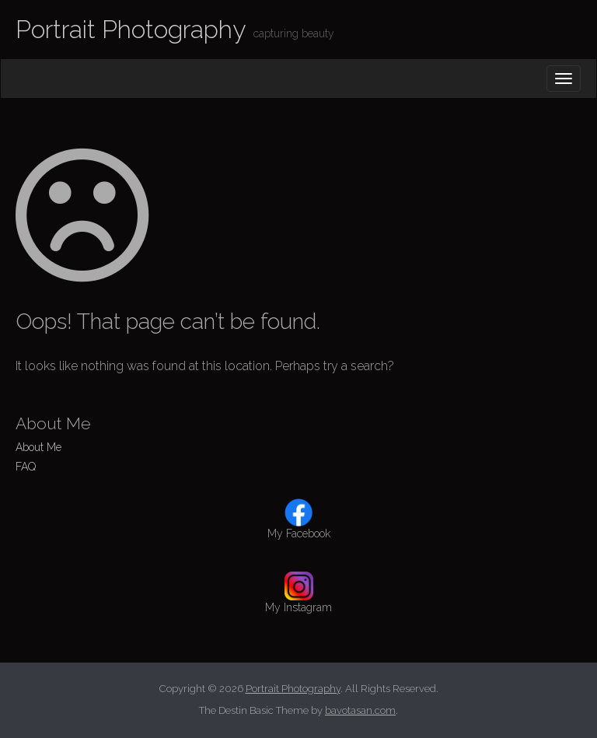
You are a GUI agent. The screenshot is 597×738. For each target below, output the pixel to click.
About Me (38, 447)
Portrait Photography (131, 29)
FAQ (26, 466)
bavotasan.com (360, 710)
